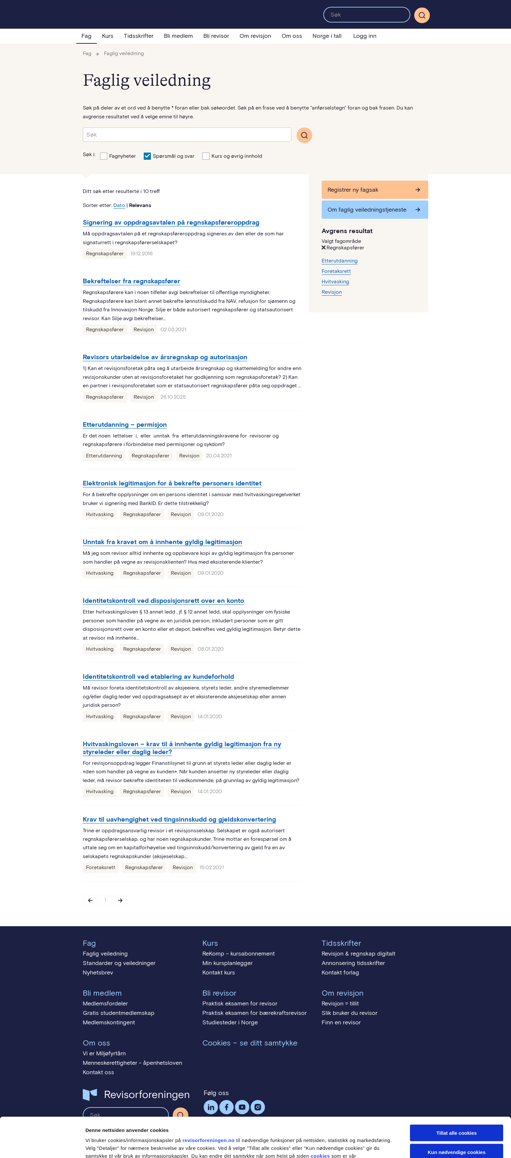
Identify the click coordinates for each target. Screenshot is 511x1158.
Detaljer (347, 1145)
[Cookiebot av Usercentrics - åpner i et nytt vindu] (42, 1145)
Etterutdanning (104, 456)
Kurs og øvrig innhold (232, 155)
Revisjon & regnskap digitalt (358, 953)
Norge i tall (327, 35)
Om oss (292, 35)
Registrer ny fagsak (353, 189)
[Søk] (422, 15)
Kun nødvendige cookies (457, 1112)
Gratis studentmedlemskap (118, 1013)
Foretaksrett (100, 867)
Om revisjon (255, 35)
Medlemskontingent (109, 1022)
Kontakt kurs (218, 972)
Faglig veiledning (124, 53)
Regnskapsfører (105, 253)
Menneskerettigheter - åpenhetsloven (132, 1062)
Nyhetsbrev (98, 972)
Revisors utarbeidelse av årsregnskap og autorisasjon (165, 357)
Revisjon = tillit (340, 1003)
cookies (320, 1116)
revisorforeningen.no (208, 1100)
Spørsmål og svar (169, 155)
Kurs (107, 35)
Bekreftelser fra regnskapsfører (131, 281)
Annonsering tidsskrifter (353, 963)
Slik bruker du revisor (349, 1013)
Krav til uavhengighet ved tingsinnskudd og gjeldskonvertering (179, 819)
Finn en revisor (341, 1022)
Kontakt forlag (340, 972)
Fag (86, 35)
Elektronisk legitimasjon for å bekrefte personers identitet (172, 483)
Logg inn (364, 35)
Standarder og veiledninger (119, 963)
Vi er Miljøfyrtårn (104, 1053)
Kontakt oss (98, 1072)
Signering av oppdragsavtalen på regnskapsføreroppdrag (171, 222)
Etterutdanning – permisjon (125, 424)
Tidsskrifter (138, 35)
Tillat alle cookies (456, 1093)
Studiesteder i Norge (230, 1022)
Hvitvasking (99, 514)
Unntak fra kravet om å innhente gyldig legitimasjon (162, 542)
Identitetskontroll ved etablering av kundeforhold (158, 676)
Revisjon (144, 329)
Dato (119, 205)
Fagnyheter (118, 155)
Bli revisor (216, 35)
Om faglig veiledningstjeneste (367, 209)
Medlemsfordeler (105, 1003)
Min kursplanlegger (227, 963)
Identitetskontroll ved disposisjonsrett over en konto (163, 600)
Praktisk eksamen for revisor (239, 1003)
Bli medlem (178, 35)
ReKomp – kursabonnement (238, 953)
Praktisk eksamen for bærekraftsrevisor (254, 1013)
